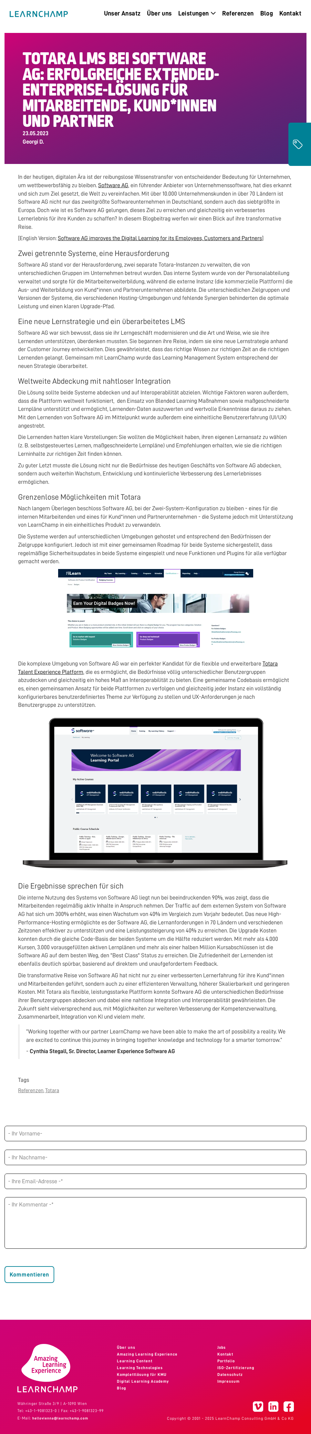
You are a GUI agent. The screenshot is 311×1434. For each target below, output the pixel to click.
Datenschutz (230, 1375)
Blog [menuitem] (266, 13)
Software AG (113, 185)
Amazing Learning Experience (147, 1354)
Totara (52, 1090)
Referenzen (31, 1090)
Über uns (126, 1347)
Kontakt (225, 1354)
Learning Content (134, 1361)
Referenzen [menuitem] (238, 13)
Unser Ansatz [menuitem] (122, 13)
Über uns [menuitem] (159, 13)
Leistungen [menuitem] (197, 13)
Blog (121, 1388)
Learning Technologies (140, 1368)
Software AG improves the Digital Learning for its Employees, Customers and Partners (160, 238)
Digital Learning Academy (143, 1381)
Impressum (228, 1381)
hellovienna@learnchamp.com (60, 1418)
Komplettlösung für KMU (142, 1375)
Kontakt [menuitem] (290, 13)
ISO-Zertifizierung (235, 1368)
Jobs (221, 1347)
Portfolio (226, 1361)
